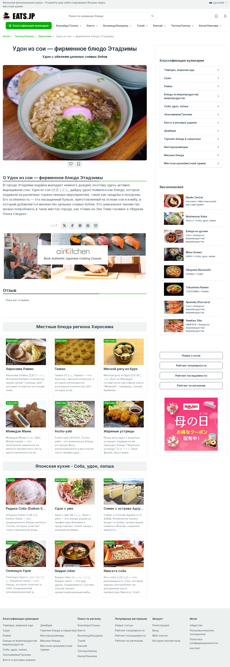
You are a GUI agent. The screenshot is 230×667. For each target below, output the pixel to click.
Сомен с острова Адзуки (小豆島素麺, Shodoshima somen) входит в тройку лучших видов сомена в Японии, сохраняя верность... (123, 522)
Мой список (160, 635)
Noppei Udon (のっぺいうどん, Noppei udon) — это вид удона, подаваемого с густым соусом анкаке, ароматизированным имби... (74, 585)
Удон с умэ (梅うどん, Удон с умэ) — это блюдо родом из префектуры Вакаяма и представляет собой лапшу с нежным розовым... (74, 522)
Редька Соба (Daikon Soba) (28, 508)
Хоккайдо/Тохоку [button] (67, 25)
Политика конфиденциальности (204, 641)
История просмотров (166, 640)
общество (196, 625)
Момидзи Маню (18, 431)
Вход (155, 630)
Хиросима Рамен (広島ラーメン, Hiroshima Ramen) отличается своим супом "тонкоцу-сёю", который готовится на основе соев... (25, 383)
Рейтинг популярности (191, 365)
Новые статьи (191, 355)
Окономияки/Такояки (17, 654)
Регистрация (160, 625)
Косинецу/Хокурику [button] (115, 25)
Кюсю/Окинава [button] (208, 25)
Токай (81, 640)
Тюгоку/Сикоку (26, 36)
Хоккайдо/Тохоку (89, 625)
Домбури (46, 625)
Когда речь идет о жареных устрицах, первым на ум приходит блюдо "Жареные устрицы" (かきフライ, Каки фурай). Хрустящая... (122, 445)
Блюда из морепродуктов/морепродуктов (20, 642)
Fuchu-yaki (63, 431)
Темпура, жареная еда (18, 625)
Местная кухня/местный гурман (56, 647)
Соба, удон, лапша (15, 649)
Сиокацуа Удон (18, 571)
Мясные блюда (50, 640)
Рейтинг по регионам (191, 385)
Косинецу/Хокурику (90, 635)
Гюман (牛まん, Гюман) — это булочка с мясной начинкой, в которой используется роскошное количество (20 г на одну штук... (74, 383)
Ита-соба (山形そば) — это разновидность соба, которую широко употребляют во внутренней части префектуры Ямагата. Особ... (123, 585)
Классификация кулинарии (29, 25)
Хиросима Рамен (20, 369)
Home (8, 36)
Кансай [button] (158, 25)
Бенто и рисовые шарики (19, 659)
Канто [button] (91, 25)
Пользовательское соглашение (202, 632)
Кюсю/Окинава (87, 656)
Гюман (60, 369)
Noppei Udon (65, 571)
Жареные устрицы (119, 431)
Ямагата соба (115, 571)
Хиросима (47, 36)
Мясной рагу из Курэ (120, 369)
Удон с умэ (64, 508)
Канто (81, 630)
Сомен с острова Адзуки (124, 508)
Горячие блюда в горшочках (58, 630)
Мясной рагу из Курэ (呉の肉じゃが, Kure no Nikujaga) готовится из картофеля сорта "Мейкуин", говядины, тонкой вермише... (124, 383)
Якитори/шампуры (52, 635)
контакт (195, 648)
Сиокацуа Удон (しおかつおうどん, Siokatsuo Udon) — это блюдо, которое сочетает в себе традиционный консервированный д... (25, 584)
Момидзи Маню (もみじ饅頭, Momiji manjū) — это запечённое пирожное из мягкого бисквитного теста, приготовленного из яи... (24, 445)
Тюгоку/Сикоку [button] (180, 25)
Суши (6, 630)
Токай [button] (141, 25)
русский (216, 2)
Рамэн (7, 635)
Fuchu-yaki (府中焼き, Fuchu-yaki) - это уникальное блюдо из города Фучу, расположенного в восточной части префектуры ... (74, 445)
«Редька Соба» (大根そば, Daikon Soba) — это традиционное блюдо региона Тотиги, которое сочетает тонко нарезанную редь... (26, 522)
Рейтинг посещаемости (191, 375)
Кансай (82, 645)
